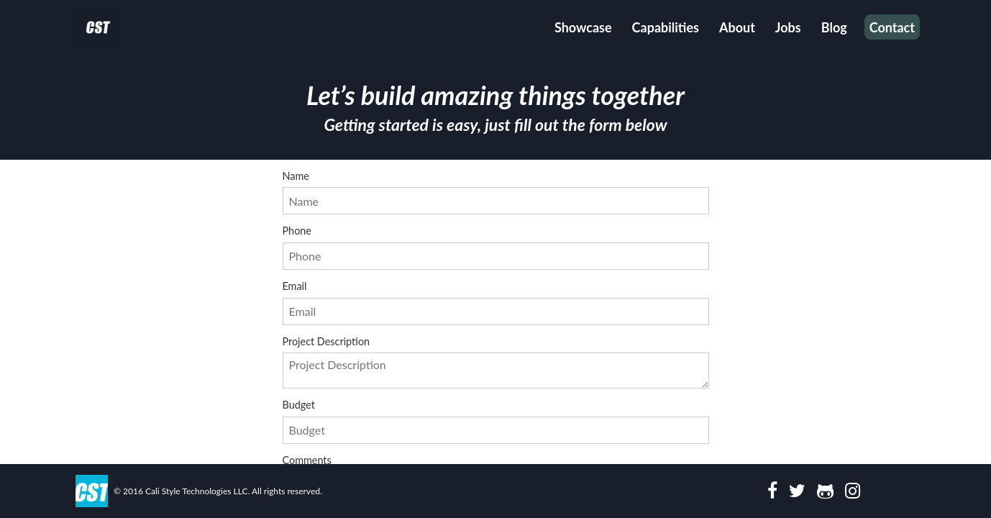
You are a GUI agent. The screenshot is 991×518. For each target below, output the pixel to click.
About (737, 27)
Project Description (496, 362)
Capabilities (665, 27)
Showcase (583, 27)
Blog (834, 27)
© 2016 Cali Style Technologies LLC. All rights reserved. (218, 491)
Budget (496, 422)
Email (496, 303)
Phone (496, 248)
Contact (892, 27)
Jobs (788, 27)
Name (496, 193)
